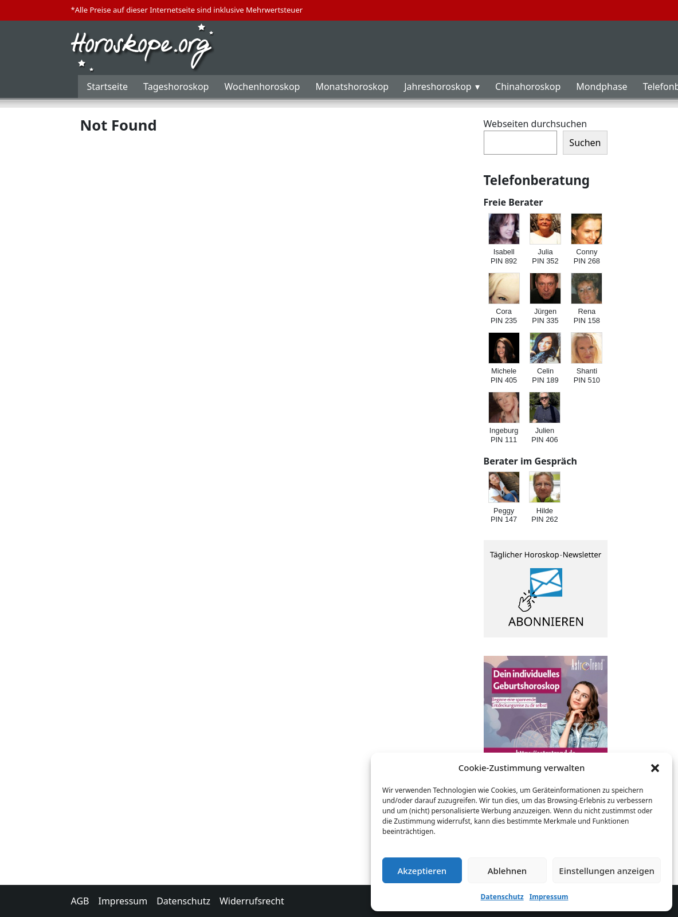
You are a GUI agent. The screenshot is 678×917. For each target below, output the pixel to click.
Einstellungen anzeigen (607, 870)
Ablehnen (507, 870)
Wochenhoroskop (262, 86)
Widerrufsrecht (252, 901)
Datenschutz (502, 897)
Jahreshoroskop (437, 86)
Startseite (107, 86)
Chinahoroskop (528, 86)
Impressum (549, 897)
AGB (80, 901)
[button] (655, 767)
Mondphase (601, 86)
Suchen (585, 142)
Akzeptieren (421, 870)
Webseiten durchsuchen (535, 123)
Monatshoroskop (352, 86)
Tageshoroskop (176, 86)
